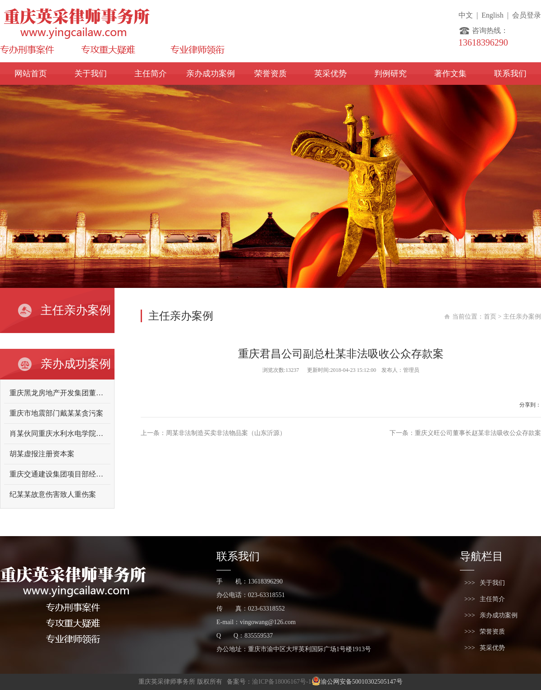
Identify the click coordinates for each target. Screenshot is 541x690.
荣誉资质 (270, 73)
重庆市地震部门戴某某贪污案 (56, 413)
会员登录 (526, 15)
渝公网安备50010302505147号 (357, 681)
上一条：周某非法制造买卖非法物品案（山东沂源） (213, 433)
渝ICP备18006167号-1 (281, 681)
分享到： (530, 405)
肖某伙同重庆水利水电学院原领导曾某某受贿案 (85, 433)
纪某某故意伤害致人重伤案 (52, 494)
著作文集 (450, 73)
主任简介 (150, 73)
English (492, 15)
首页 (490, 316)
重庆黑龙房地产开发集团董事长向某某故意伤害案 (88, 393)
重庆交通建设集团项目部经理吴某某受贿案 (78, 474)
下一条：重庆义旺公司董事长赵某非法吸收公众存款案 (465, 433)
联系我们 (510, 73)
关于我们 (90, 73)
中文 (465, 15)
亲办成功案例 (210, 73)
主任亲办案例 (522, 316)
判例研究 (390, 73)
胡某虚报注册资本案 (41, 454)
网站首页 (30, 73)
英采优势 (330, 73)
